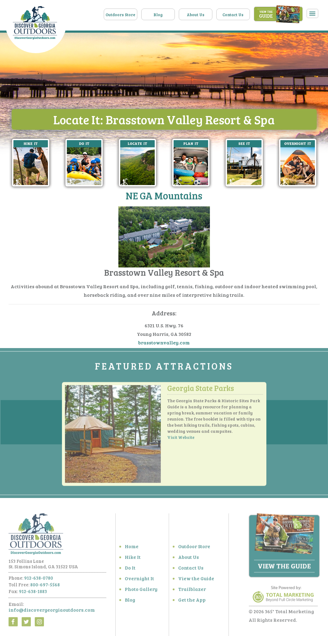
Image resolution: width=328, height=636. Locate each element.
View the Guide (196, 582)
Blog (158, 14)
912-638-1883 (33, 595)
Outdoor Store (194, 550)
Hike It (133, 560)
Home (132, 550)
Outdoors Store (120, 14)
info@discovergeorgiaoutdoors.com (52, 613)
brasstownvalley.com (164, 343)
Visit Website (180, 441)
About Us (195, 14)
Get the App (192, 603)
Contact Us (232, 14)
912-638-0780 (38, 581)
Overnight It (139, 582)
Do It (130, 571)
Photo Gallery (141, 592)
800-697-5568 (45, 588)
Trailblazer (192, 592)
